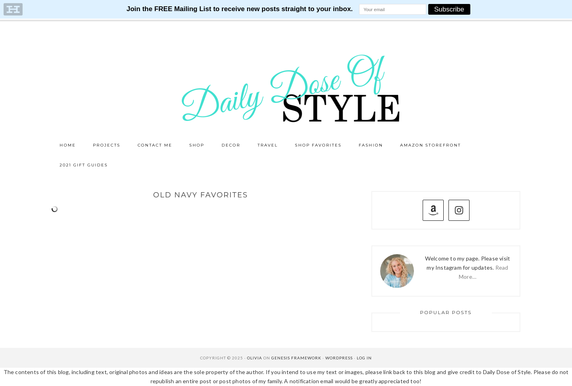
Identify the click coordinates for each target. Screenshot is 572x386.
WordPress (339, 357)
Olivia (254, 357)
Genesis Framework (296, 357)
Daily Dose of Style (286, 87)
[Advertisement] (201, 286)
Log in (364, 357)
